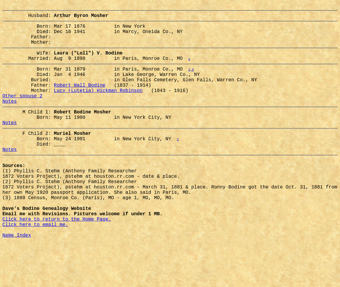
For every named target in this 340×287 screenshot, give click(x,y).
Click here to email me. (35, 266)
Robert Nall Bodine (79, 99)
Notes (9, 119)
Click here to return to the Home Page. (56, 259)
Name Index (16, 279)
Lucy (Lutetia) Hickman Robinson (98, 105)
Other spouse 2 (22, 112)
